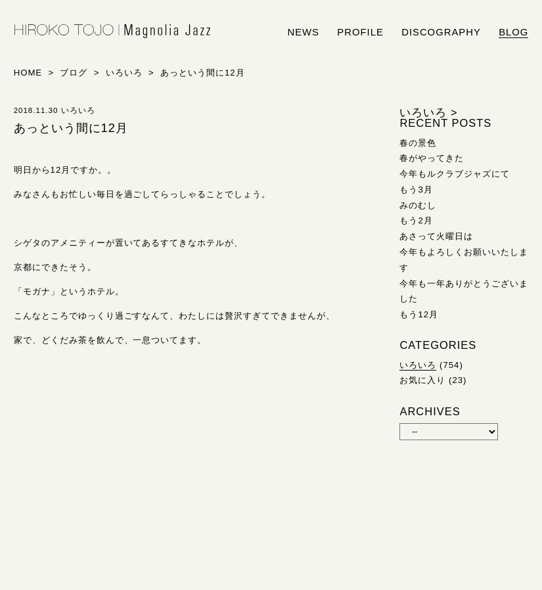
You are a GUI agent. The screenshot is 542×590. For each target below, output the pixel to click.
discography (441, 32)
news (303, 32)
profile (360, 32)
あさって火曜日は (436, 236)
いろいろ (417, 365)
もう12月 (418, 314)
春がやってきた (431, 158)
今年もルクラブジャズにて (454, 174)
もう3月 (415, 189)
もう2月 (415, 220)
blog (513, 32)
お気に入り (422, 380)
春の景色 (417, 143)
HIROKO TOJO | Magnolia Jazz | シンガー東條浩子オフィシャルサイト (112, 31)
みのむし (417, 205)
